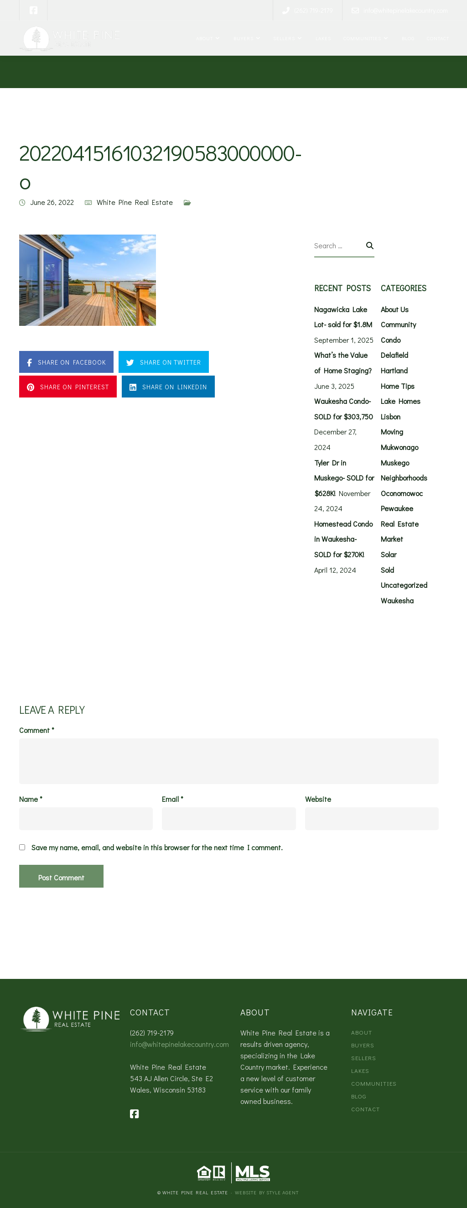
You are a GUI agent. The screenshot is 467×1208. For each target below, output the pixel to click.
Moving (392, 431)
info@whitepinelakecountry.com (179, 1044)
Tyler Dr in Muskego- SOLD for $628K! (344, 478)
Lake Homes (400, 401)
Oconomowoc (402, 493)
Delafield (394, 355)
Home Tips (398, 386)
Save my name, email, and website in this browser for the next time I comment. (157, 847)
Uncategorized (404, 585)
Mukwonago (399, 447)
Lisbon (390, 416)
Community (398, 324)
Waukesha (397, 600)
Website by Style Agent (267, 1192)
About (204, 38)
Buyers (242, 38)
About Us (395, 309)
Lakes (322, 38)
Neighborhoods (404, 477)
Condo (390, 340)
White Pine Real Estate (135, 202)
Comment (36, 730)
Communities (361, 38)
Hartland (394, 370)
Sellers (283, 38)
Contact (437, 38)
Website (318, 799)
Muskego (395, 462)
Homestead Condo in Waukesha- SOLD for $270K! (343, 539)
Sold (387, 570)
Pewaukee (397, 508)
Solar (388, 554)
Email (172, 799)
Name (30, 799)
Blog (407, 38)
